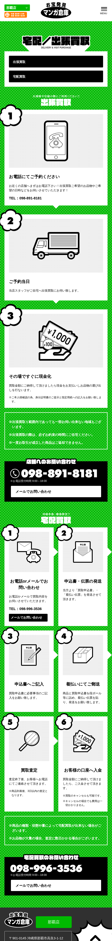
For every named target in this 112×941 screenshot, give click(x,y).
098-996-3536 (30, 610)
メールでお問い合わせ (32, 492)
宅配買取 (19, 77)
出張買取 (19, 62)
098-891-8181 (30, 199)
